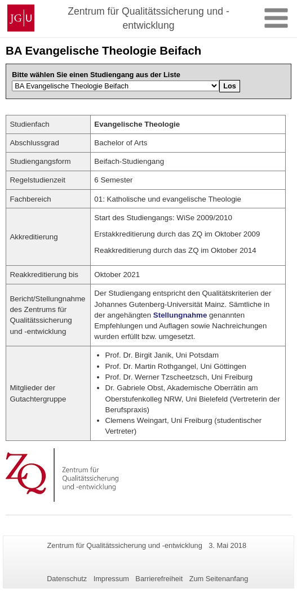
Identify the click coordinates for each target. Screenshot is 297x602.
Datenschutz (67, 578)
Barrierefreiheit (159, 578)
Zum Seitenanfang (219, 578)
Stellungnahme (180, 315)
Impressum (111, 578)
